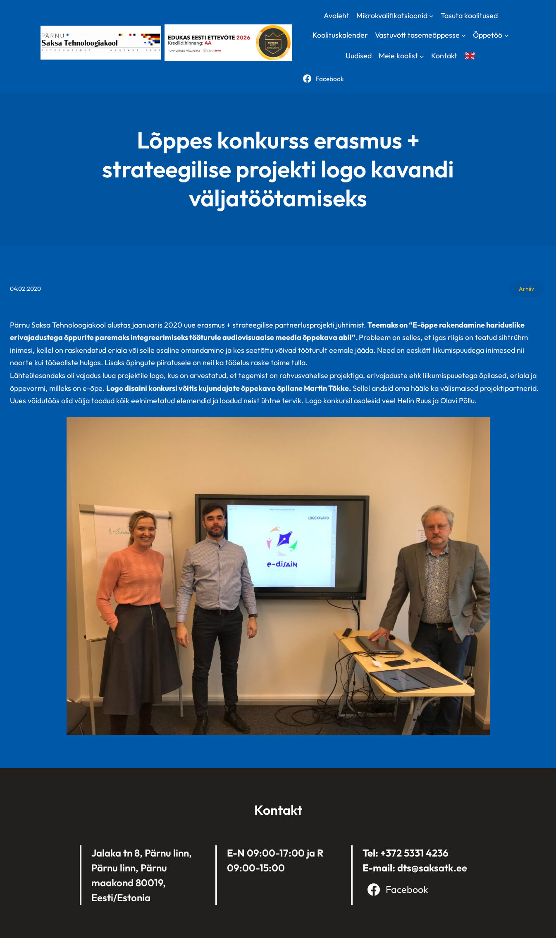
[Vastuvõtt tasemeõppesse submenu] (463, 35)
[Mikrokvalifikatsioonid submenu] (431, 15)
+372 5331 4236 (414, 853)
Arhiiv (526, 288)
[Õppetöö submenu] (506, 35)
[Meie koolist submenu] (422, 56)
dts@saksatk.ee (432, 867)
